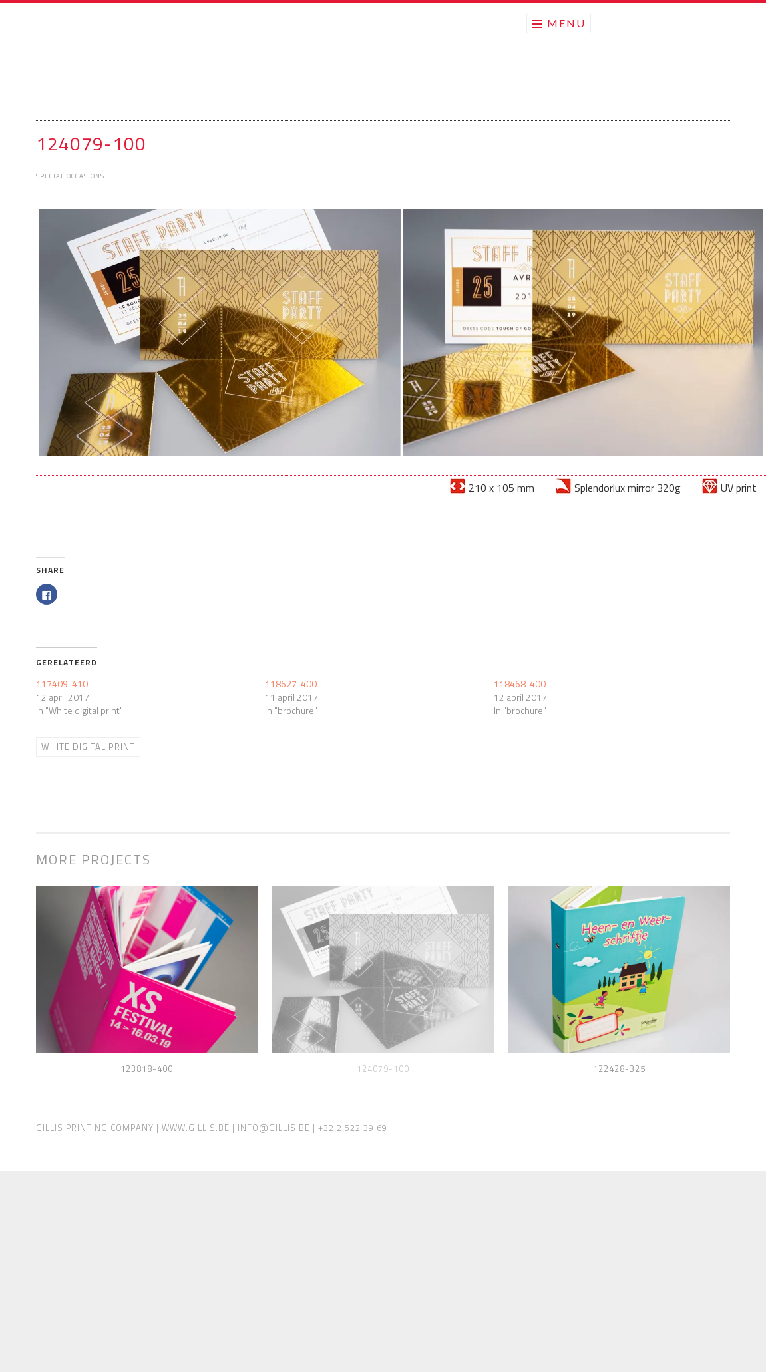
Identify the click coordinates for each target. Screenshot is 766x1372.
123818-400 (146, 1068)
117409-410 (62, 684)
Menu (566, 23)
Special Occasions (70, 176)
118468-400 (520, 684)
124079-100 (383, 1068)
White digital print (88, 746)
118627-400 (291, 684)
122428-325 (619, 1068)
